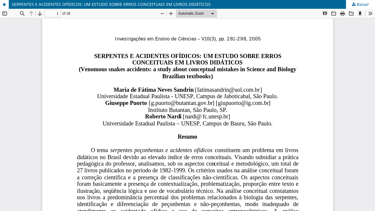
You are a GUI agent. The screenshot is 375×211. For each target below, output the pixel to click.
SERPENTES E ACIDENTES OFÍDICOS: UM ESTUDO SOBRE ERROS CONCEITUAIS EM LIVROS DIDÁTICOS (111, 4)
